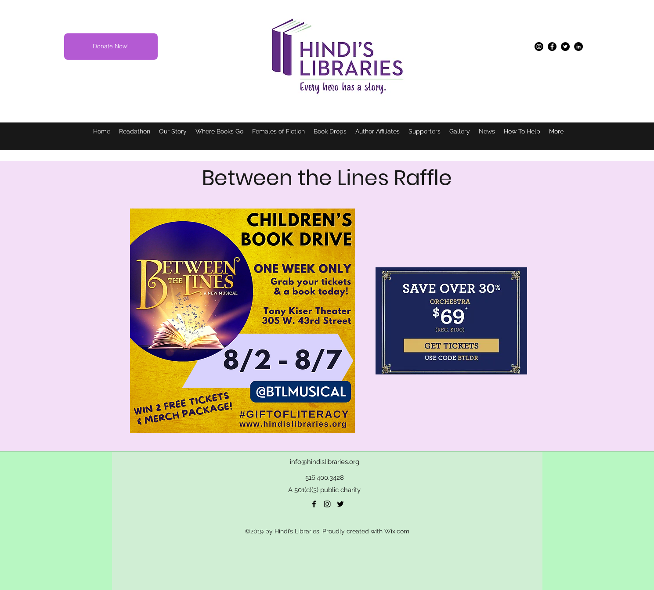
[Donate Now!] (111, 46)
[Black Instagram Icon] (327, 504)
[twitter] (340, 504)
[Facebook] (552, 46)
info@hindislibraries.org (324, 462)
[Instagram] (539, 46)
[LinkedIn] (578, 46)
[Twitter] (565, 46)
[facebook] (314, 504)
